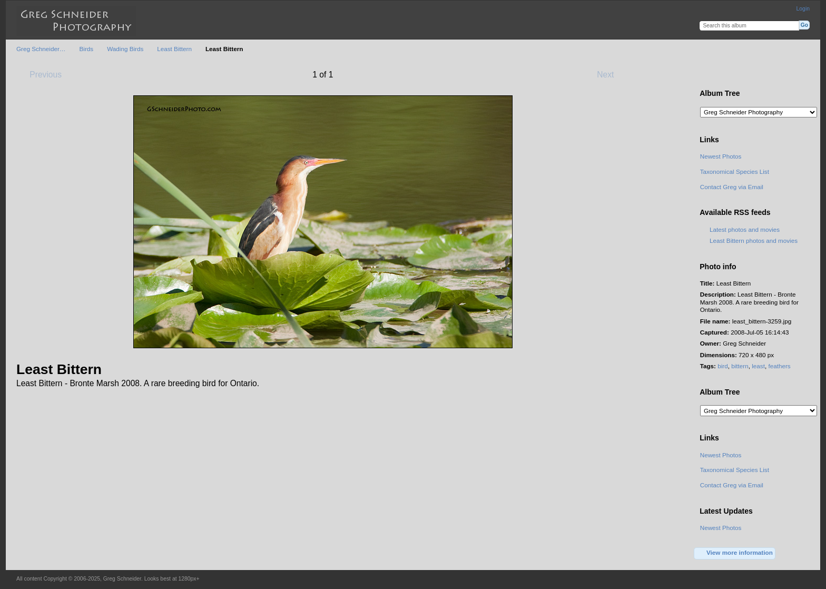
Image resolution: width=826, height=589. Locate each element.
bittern (739, 365)
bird (722, 365)
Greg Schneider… (41, 48)
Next (610, 74)
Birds (87, 48)
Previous (40, 74)
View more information (735, 553)
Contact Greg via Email (731, 186)
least (758, 365)
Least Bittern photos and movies (754, 240)
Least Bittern (174, 48)
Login (803, 9)
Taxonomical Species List (734, 171)
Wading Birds (125, 48)
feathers (779, 365)
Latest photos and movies (745, 229)
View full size (705, 73)
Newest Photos (721, 156)
